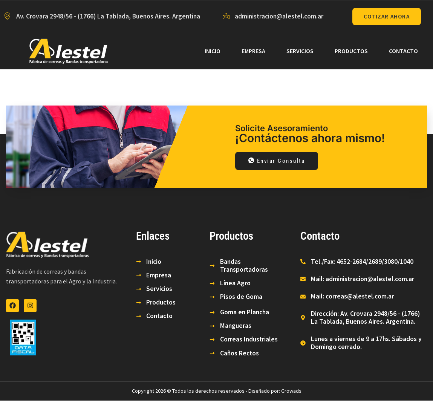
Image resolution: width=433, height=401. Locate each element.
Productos (351, 51)
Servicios (300, 51)
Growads (291, 391)
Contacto (403, 51)
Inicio (212, 51)
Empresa (253, 51)
